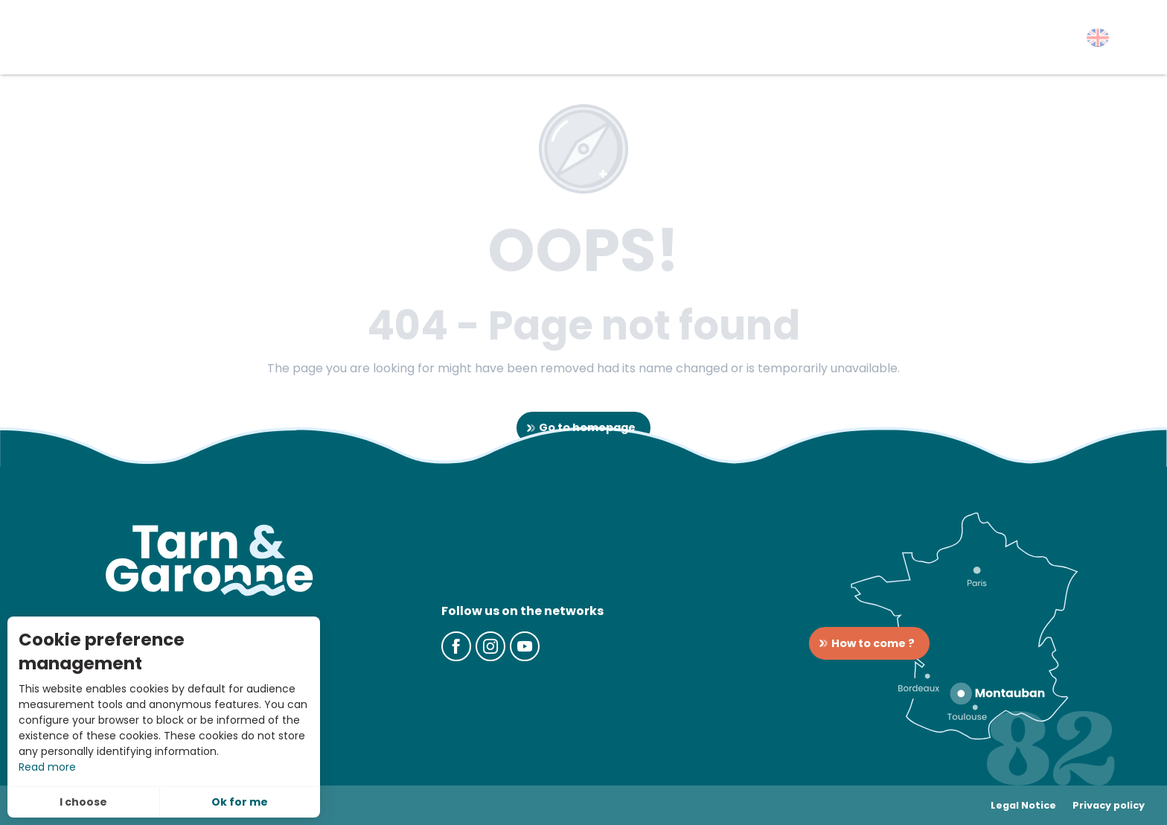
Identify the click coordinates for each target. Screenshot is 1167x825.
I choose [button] (83, 801)
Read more (47, 766)
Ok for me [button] (239, 801)
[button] (1098, 37)
